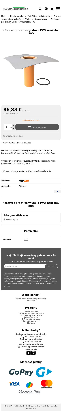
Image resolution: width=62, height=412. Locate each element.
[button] (40, 8)
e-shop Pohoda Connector (45, 406)
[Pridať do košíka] (37, 127)
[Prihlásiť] (46, 8)
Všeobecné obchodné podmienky (31, 299)
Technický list (12, 219)
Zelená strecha (31, 317)
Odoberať (51, 266)
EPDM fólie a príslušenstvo (31, 313)
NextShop (29, 406)
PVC (26, 239)
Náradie (31, 323)
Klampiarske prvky (31, 321)
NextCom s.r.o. (31, 408)
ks (11, 127)
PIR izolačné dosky (31, 319)
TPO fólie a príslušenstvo (31, 315)
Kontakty (31, 300)
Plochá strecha (31, 312)
